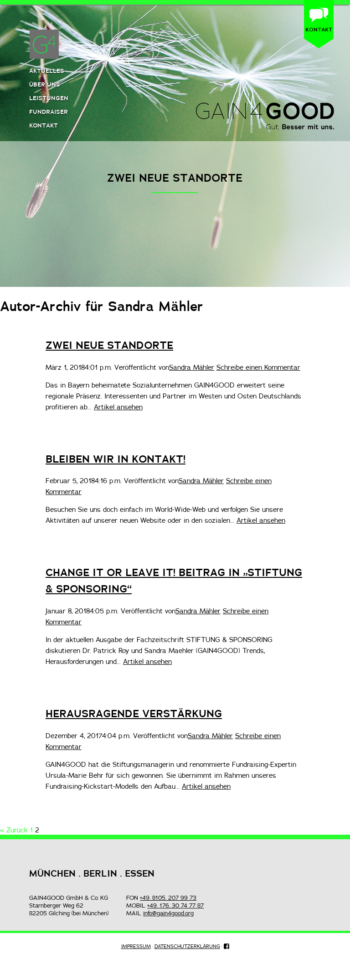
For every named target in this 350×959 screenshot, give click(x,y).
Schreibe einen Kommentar (258, 367)
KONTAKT (318, 29)
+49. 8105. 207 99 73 (168, 897)
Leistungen (48, 98)
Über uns (44, 84)
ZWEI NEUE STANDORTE (109, 345)
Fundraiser (48, 111)
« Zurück (14, 830)
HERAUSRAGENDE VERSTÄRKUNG (134, 713)
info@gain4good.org (168, 913)
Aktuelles (46, 70)
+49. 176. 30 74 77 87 (175, 905)
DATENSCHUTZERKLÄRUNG (187, 946)
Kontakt (43, 125)
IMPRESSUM (136, 946)
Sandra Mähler (191, 367)
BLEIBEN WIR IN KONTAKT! (115, 459)
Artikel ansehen (118, 407)
